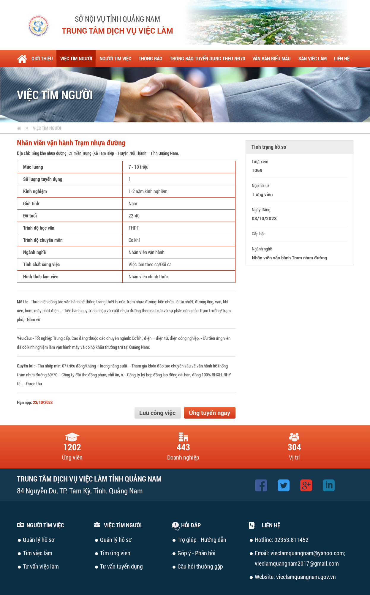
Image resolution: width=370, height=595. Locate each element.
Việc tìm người (47, 128)
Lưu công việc (157, 412)
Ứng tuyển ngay (209, 412)
